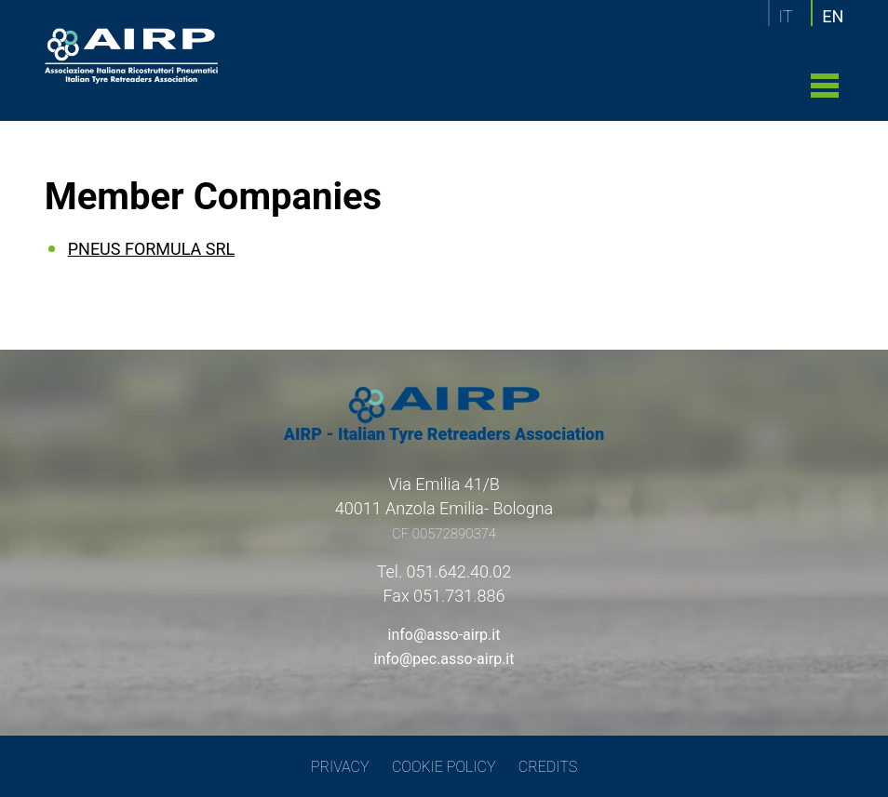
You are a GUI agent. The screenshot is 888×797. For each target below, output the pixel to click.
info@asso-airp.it (444, 635)
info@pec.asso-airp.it (444, 659)
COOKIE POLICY (444, 767)
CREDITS (547, 767)
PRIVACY (340, 767)
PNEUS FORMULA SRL (151, 249)
